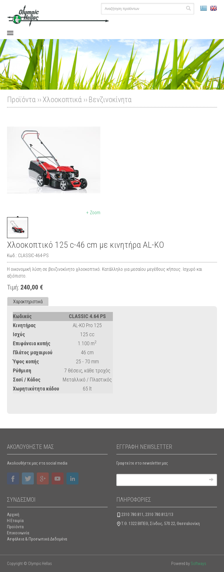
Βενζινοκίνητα (110, 99)
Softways (198, 563)
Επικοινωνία (18, 533)
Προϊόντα (15, 526)
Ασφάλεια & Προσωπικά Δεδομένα (37, 539)
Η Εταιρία (15, 520)
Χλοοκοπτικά (62, 99)
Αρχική (13, 514)
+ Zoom (93, 212)
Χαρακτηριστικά (28, 301)
